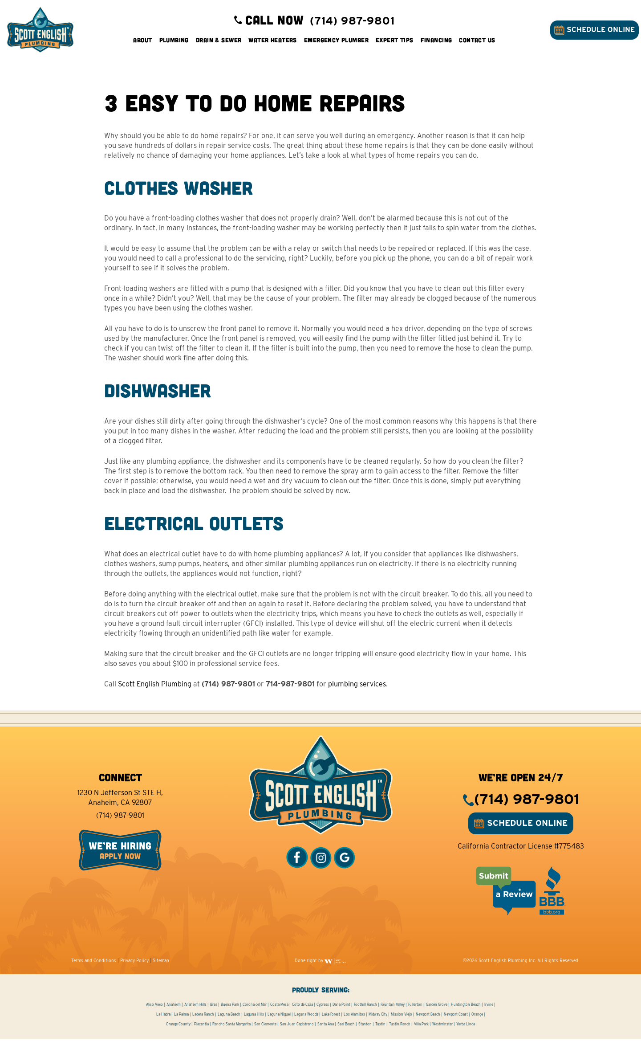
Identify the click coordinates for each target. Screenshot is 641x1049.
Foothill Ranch (365, 1014)
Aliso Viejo (154, 1014)
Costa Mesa (279, 1014)
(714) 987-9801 (120, 825)
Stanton (365, 1034)
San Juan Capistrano (297, 1034)
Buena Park (230, 1014)
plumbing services (357, 694)
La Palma (181, 1024)
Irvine (488, 1014)
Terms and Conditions (93, 970)
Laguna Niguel (279, 1024)
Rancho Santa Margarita (231, 1034)
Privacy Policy (134, 970)
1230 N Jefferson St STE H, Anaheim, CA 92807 (120, 807)
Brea (213, 1014)
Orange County (178, 1034)
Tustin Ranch (399, 1034)
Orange (477, 1024)
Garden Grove (436, 1014)
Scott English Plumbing (155, 694)
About (142, 44)
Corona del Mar (255, 1014)
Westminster (442, 1034)
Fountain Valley (393, 1014)
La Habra (163, 1024)
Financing (436, 44)
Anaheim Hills (195, 1014)
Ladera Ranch (203, 1024)
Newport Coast (456, 1024)
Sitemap (161, 970)
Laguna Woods (306, 1024)
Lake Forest (331, 1024)
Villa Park (421, 1034)
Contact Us (477, 44)
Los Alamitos (354, 1024)
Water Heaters (272, 44)
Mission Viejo (401, 1024)
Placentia (201, 1034)
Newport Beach (428, 1024)
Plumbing (174, 44)
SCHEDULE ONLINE (590, 34)
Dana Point (341, 1014)
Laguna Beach (229, 1024)
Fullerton (415, 1014)
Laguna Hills (254, 1024)
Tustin (380, 1034)
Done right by (320, 970)
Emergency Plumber (336, 44)
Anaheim (173, 1014)
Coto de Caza (302, 1014)
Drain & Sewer (218, 44)
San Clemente (265, 1034)
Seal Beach (346, 1034)
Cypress (322, 1014)
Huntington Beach (466, 1014)
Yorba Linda (465, 1034)
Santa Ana (325, 1034)
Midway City (378, 1024)
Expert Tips (395, 44)
